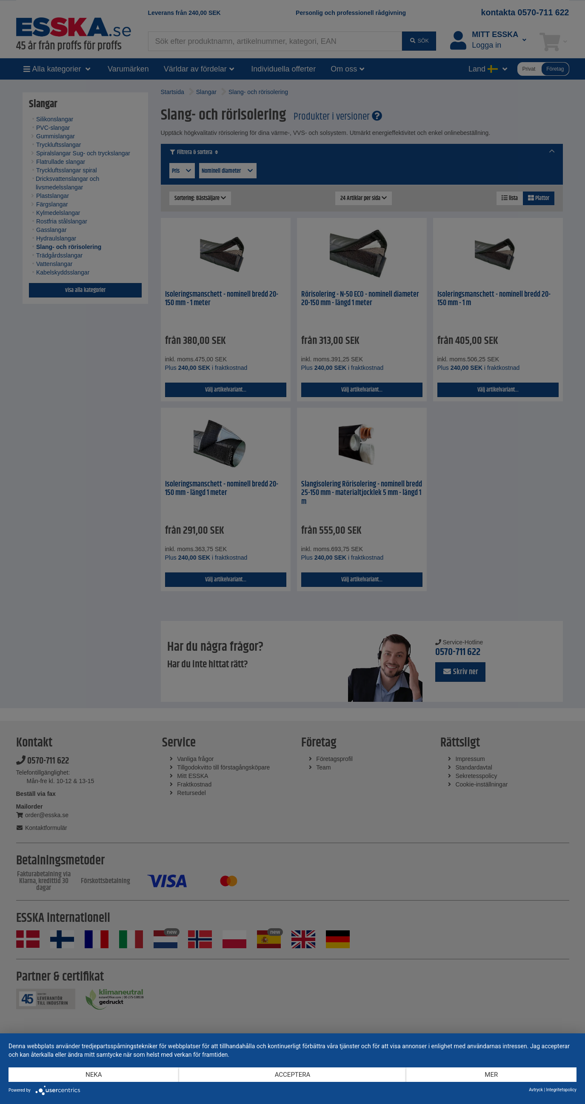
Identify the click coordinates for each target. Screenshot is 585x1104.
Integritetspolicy (561, 1089)
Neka (94, 1074)
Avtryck (536, 1089)
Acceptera (293, 1074)
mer (491, 1074)
